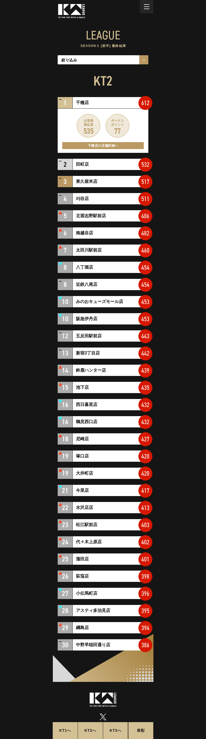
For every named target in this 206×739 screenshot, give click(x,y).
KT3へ (116, 730)
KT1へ (65, 730)
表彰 (141, 730)
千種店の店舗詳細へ (103, 145)
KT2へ (90, 730)
